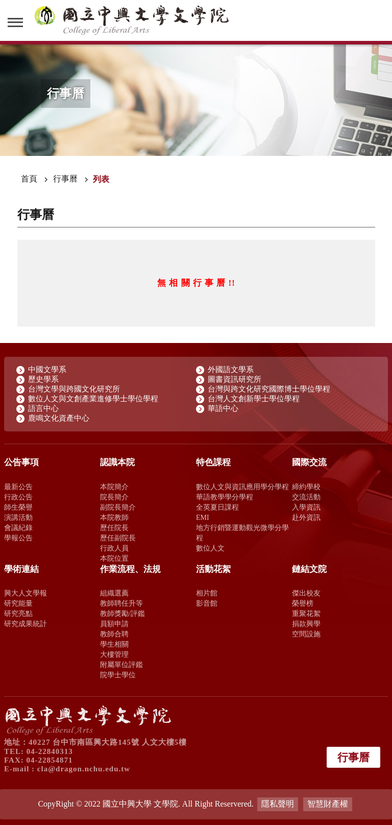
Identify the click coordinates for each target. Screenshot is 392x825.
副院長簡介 (118, 507)
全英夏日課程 (217, 507)
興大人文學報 (25, 593)
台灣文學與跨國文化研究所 (74, 389)
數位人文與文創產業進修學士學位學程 (93, 399)
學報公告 (18, 538)
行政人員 (114, 548)
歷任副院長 (118, 538)
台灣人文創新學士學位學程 (254, 399)
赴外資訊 (306, 517)
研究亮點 (18, 613)
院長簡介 (114, 497)
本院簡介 (114, 487)
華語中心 (223, 408)
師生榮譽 (18, 507)
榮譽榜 (302, 603)
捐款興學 (306, 624)
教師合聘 (114, 634)
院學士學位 (118, 675)
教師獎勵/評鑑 (122, 613)
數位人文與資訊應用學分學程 (242, 487)
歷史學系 (43, 379)
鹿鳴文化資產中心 (58, 418)
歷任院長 (114, 527)
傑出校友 (306, 593)
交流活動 (306, 497)
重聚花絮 (306, 613)
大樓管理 (114, 654)
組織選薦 (114, 593)
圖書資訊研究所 (234, 379)
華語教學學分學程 (224, 497)
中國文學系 (47, 369)
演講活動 (18, 517)
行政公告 (18, 497)
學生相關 (114, 644)
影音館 (206, 603)
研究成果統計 (25, 624)
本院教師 (114, 517)
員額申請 (114, 624)
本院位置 (114, 558)
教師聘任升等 (121, 603)
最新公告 (18, 487)
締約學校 (306, 487)
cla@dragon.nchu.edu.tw (83, 769)
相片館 (206, 593)
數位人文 (210, 548)
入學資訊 (306, 507)
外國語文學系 (231, 369)
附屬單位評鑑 (121, 664)
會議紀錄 (18, 527)
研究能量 (18, 603)
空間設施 (306, 634)
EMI (202, 517)
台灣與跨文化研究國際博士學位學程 (269, 389)
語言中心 (43, 408)
